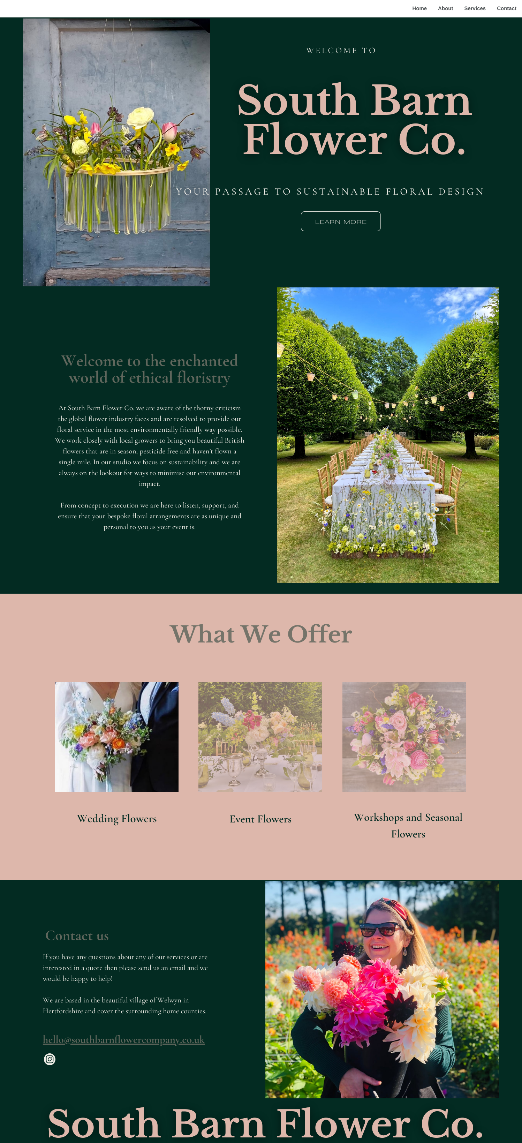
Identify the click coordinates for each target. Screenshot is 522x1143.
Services (475, 9)
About (445, 9)
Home (419, 9)
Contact (506, 9)
